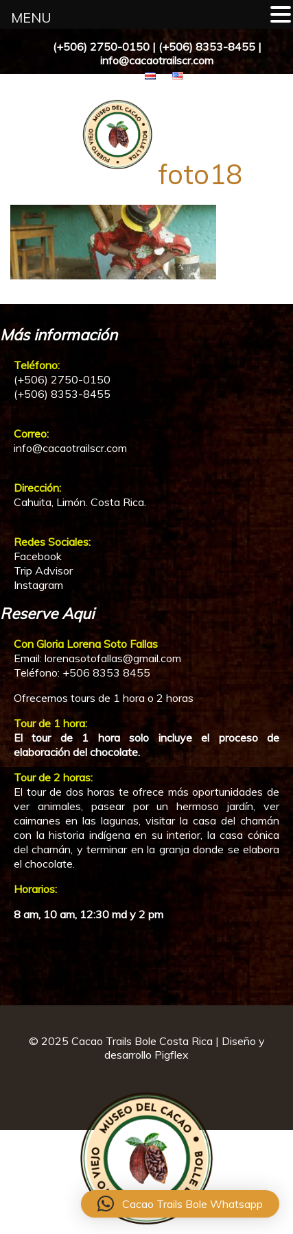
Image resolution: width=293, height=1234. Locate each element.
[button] (180, 1204)
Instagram (38, 585)
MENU (31, 17)
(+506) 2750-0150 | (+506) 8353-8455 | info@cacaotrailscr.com (157, 53)
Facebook (38, 556)
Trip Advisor (43, 570)
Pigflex (171, 1054)
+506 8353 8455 (106, 672)
